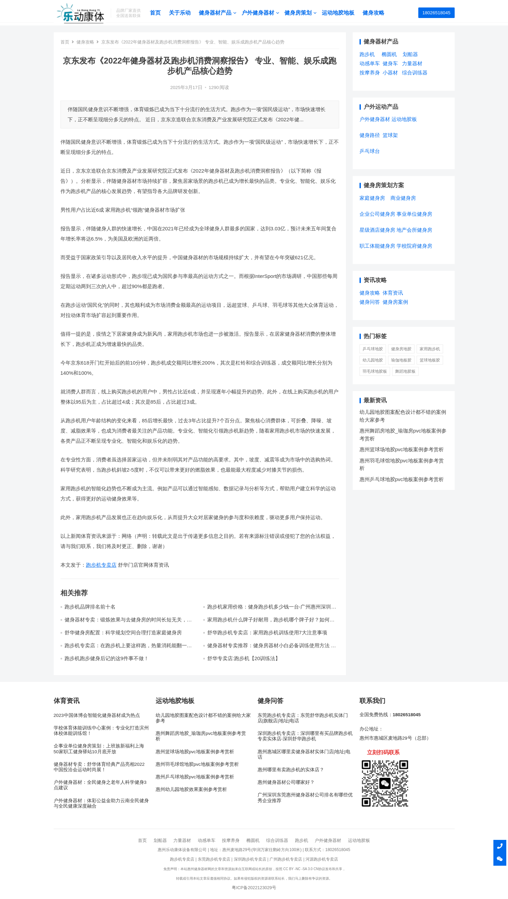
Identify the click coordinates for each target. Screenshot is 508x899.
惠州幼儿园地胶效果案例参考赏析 (191, 789)
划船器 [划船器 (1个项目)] (410, 54)
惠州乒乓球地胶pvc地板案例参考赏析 (402, 479)
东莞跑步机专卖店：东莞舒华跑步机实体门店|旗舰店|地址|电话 (303, 718)
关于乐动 (183, 13)
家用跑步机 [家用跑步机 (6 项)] (430, 349)
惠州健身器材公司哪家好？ (286, 782)
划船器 (160, 840)
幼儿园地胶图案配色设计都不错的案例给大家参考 (203, 718)
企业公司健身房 (377, 214)
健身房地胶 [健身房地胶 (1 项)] (401, 349)
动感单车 (206, 840)
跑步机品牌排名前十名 (90, 607)
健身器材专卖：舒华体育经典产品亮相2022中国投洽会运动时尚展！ (99, 767)
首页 (158, 13)
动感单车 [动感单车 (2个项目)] (370, 63)
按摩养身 (231, 840)
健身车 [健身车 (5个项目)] (390, 63)
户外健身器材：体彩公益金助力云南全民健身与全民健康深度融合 (101, 803)
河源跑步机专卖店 (321, 859)
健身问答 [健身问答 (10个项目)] (370, 302)
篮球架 (390, 135)
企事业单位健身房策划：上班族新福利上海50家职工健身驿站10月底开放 (99, 748)
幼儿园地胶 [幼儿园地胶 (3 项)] (373, 360)
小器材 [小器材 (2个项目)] (390, 72)
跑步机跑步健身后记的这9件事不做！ (107, 658)
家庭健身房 (372, 198)
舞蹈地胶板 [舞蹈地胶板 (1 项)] (405, 371)
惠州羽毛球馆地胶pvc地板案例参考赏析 (197, 764)
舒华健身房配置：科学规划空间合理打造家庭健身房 (123, 632)
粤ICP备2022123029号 (254, 887)
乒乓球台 (370, 151)
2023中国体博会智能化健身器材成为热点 (97, 715)
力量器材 (182, 840)
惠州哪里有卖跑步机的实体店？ (291, 769)
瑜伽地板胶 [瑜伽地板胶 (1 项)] (401, 360)
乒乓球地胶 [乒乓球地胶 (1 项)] (373, 349)
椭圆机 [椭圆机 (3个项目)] (389, 54)
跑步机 (301, 840)
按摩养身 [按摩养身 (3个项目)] (370, 72)
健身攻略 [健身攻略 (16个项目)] (370, 293)
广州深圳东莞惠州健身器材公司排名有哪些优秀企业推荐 (305, 797)
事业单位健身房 (414, 214)
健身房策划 (301, 13)
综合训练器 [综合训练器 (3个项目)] (414, 72)
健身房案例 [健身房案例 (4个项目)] (395, 302)
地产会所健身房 (414, 230)
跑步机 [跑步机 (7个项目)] (367, 54)
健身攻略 (377, 13)
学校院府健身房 (414, 246)
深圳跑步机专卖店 (250, 859)
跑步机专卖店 (101, 565)
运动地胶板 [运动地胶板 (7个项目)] (404, 119)
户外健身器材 (261, 13)
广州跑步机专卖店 (285, 859)
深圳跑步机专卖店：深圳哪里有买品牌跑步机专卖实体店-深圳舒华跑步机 (305, 736)
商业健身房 (403, 198)
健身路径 (370, 135)
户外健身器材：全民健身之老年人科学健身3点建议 (100, 785)
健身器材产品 (218, 13)
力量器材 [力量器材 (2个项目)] (412, 63)
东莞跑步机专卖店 (214, 859)
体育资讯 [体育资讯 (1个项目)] (393, 293)
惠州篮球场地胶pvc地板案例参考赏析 (402, 449)
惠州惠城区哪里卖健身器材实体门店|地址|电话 (304, 754)
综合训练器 (277, 840)
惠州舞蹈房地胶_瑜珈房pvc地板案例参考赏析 (201, 736)
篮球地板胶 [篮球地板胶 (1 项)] (430, 360)
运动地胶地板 (341, 13)
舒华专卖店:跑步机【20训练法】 (244, 658)
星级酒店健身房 (377, 230)
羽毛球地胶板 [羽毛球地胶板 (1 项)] (375, 371)
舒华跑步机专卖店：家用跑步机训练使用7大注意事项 (267, 632)
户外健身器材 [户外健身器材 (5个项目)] (375, 119)
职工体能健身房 (377, 246)
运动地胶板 (359, 840)
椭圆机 (253, 840)
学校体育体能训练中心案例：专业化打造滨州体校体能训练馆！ (101, 730)
